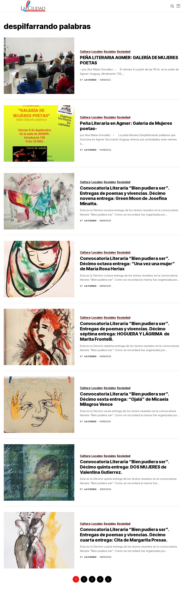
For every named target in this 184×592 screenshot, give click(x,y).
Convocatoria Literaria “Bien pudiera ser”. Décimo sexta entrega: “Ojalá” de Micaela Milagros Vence (124, 399)
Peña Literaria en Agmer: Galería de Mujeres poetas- (126, 126)
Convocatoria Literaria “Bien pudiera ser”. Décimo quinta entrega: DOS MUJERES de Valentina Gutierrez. (124, 467)
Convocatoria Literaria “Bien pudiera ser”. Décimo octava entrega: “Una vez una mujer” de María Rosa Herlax (127, 263)
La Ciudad (90, 80)
